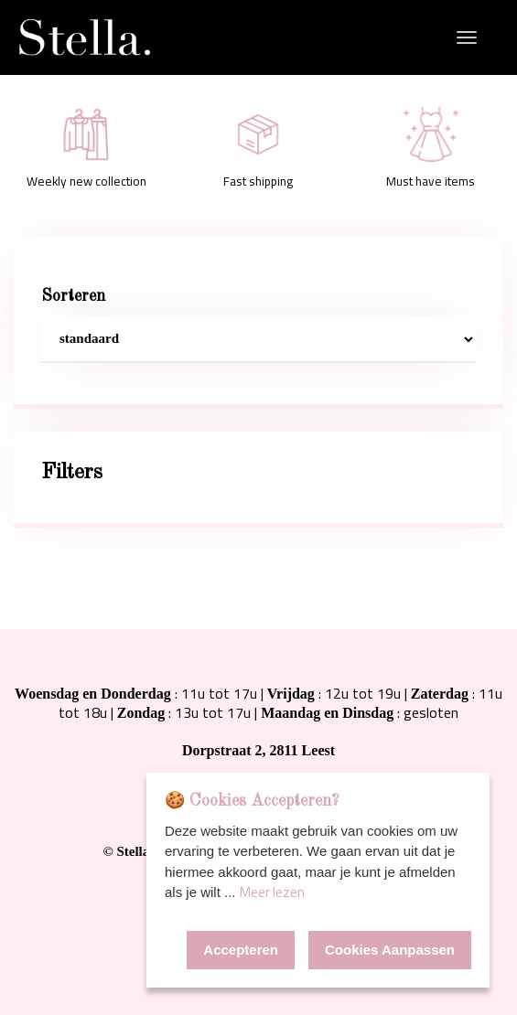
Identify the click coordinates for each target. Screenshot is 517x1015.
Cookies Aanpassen (390, 949)
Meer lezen (272, 892)
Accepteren (240, 949)
